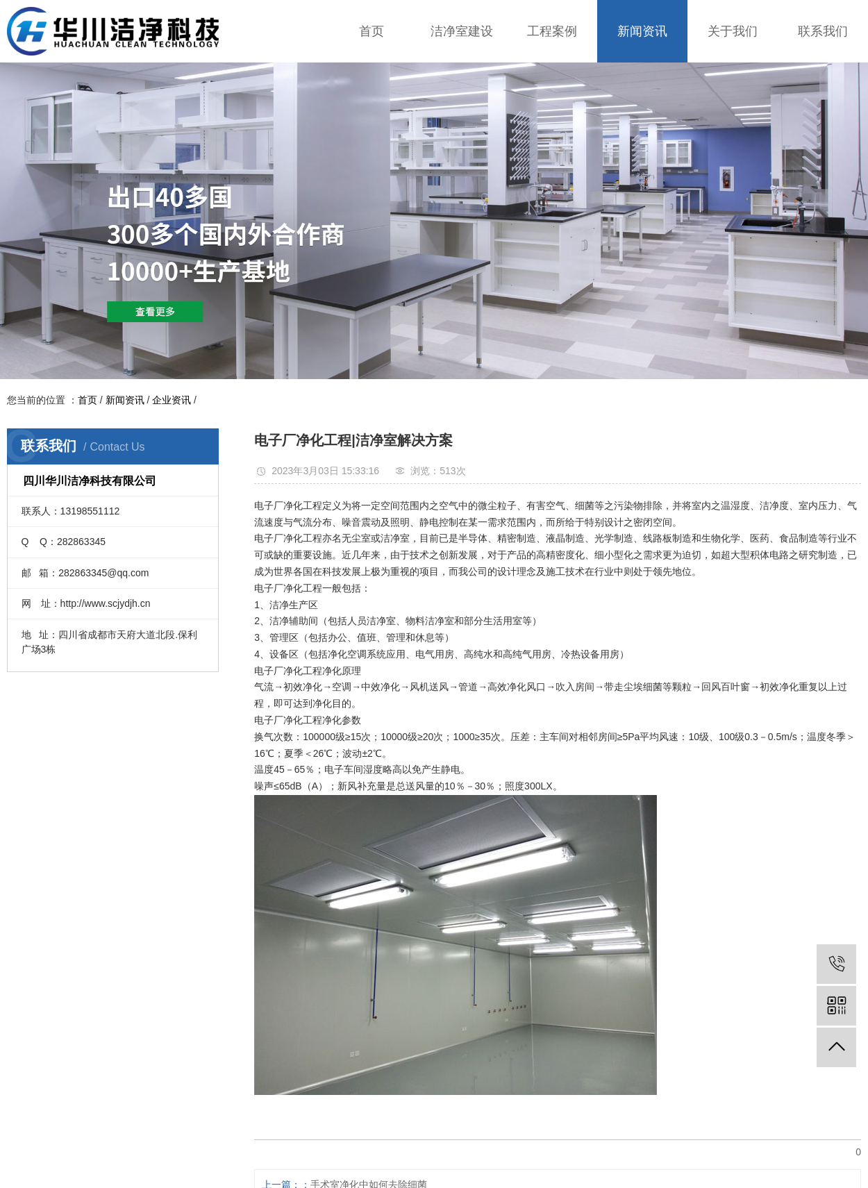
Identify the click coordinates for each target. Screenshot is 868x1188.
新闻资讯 (642, 31)
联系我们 (823, 31)
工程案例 (552, 31)
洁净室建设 (462, 31)
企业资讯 (171, 399)
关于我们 (733, 31)
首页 (371, 31)
